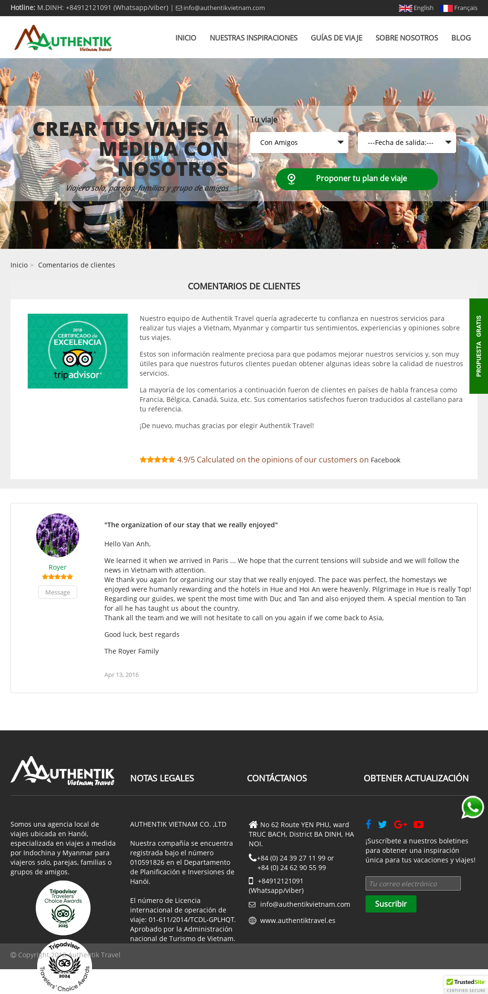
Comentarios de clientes (76, 264)
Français (458, 7)
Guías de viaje (336, 37)
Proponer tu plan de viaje (361, 178)
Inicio (185, 37)
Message (57, 592)
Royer (58, 567)
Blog (461, 37)
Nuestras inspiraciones (253, 37)
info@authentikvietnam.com (220, 7)
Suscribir (391, 904)
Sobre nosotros (407, 37)
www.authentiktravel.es (298, 920)
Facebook (385, 459)
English (416, 7)
